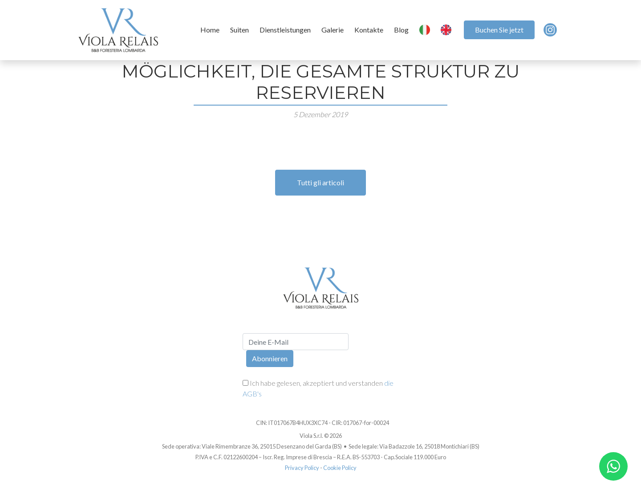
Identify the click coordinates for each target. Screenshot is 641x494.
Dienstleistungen (285, 29)
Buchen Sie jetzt (499, 29)
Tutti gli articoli (320, 182)
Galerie (332, 29)
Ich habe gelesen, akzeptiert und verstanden (318, 388)
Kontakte (368, 29)
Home (209, 29)
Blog (401, 29)
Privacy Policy (302, 467)
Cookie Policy (340, 467)
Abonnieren (270, 358)
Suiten (239, 29)
